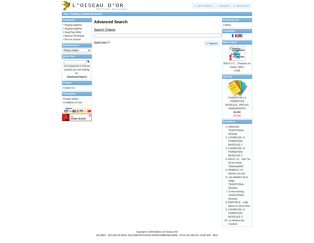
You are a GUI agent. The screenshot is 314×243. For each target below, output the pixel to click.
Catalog (75, 14)
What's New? (230, 42)
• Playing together (72, 25)
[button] (203, 6)
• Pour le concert (72, 39)
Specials (227, 76)
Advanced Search (92, 14)
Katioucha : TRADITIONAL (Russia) (236, 130)
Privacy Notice (70, 98)
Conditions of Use (72, 102)
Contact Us (69, 87)
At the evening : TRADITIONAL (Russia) (236, 195)
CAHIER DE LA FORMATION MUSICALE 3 (236, 213)
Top (66, 14)
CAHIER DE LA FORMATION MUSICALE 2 (236, 152)
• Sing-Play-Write (72, 32)
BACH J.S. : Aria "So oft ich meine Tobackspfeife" (239, 163)
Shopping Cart (231, 20)
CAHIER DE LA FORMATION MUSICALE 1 (236, 141)
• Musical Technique (73, 35)
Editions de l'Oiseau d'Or (166, 232)
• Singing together (72, 28)
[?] (102, 42)
